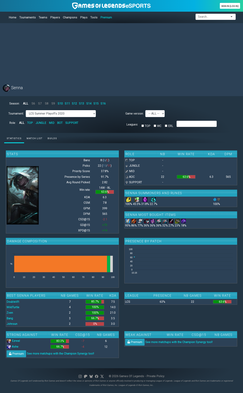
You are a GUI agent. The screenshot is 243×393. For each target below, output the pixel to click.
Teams (43, 17)
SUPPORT (71, 123)
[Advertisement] (112, 51)
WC (159, 126)
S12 (74, 103)
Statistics (14, 138)
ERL (170, 126)
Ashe (12, 346)
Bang (10, 318)
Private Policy (155, 376)
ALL (25, 103)
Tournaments (27, 17)
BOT (60, 123)
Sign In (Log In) (230, 6)
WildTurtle (13, 307)
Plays (83, 17)
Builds (52, 138)
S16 (103, 103)
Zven (10, 312)
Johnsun (12, 324)
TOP (30, 123)
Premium (106, 17)
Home (12, 17)
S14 (88, 103)
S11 (67, 103)
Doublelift (13, 301)
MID (51, 123)
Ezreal (13, 340)
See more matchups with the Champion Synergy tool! (50, 353)
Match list (34, 138)
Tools (93, 17)
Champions (70, 17)
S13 (81, 103)
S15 (96, 103)
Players (55, 17)
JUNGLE (41, 123)
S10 (60, 103)
